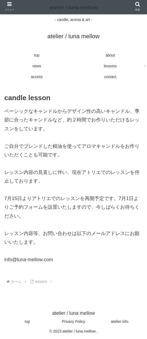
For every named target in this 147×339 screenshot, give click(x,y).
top (27, 321)
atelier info (119, 321)
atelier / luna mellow (73, 7)
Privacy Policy (73, 321)
